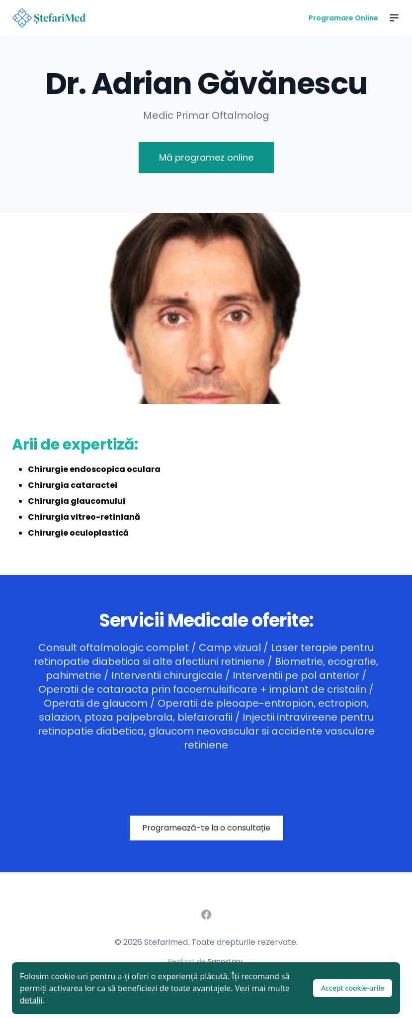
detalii (31, 1000)
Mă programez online (206, 157)
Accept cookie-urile (352, 988)
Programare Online (343, 18)
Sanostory (225, 961)
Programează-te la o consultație (206, 827)
